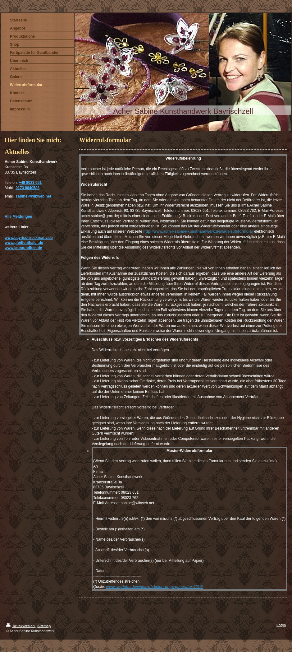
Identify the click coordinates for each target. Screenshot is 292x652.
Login (281, 625)
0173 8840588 (27, 188)
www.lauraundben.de (23, 248)
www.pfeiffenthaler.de (24, 242)
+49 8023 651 (30, 182)
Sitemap (44, 626)
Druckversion (20, 626)
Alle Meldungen (18, 216)
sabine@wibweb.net (33, 196)
